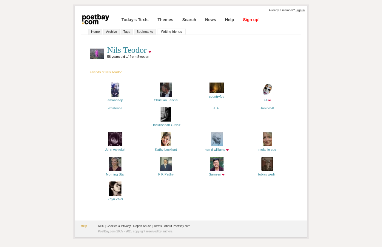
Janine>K (267, 108)
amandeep (115, 98)
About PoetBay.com (177, 226)
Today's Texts (135, 19)
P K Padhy (166, 172)
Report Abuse (142, 226)
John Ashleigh (115, 147)
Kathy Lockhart (166, 147)
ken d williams (215, 147)
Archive (111, 31)
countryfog (216, 94)
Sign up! (251, 19)
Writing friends (171, 31)
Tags (126, 31)
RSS (101, 226)
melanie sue (267, 147)
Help (229, 19)
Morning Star (115, 172)
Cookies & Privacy (119, 226)
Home (95, 31)
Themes (165, 19)
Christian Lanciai (166, 98)
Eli (267, 98)
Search (189, 19)
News (210, 19)
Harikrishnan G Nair (166, 123)
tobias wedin (267, 172)
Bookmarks (144, 31)
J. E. (216, 108)
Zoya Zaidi (115, 197)
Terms (158, 226)
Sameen (216, 172)
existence (115, 108)
